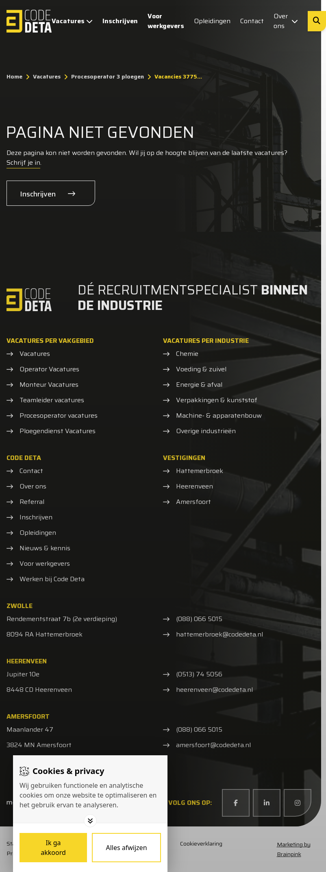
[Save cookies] (53, 847)
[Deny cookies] (126, 847)
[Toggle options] (90, 820)
